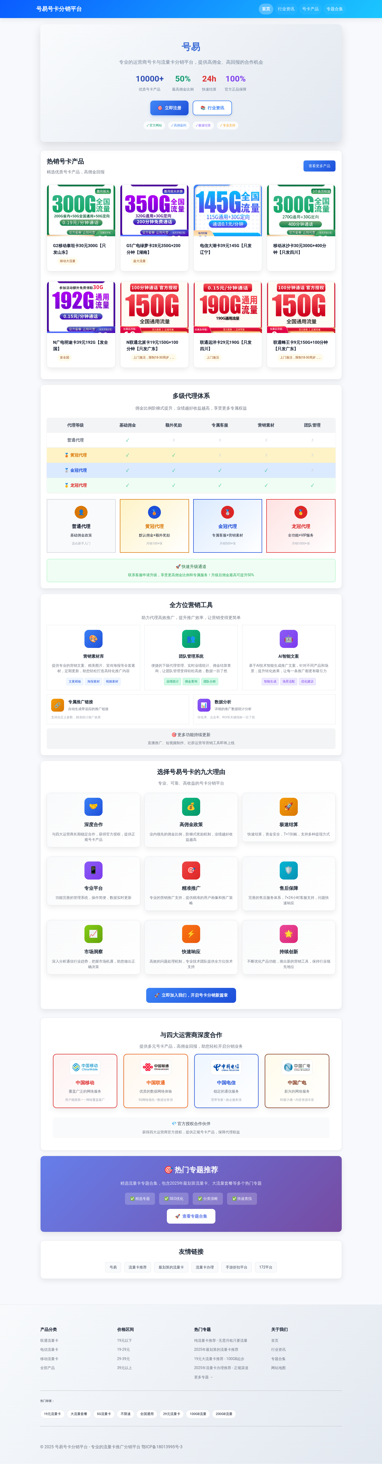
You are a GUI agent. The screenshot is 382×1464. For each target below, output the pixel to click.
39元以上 (124, 1368)
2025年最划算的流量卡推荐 (216, 1349)
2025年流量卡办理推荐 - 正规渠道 (221, 1368)
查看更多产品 (319, 166)
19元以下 (124, 1340)
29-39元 (123, 1359)
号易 (113, 1267)
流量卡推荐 (138, 1267)
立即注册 (169, 108)
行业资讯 (286, 8)
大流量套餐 (79, 1414)
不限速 (127, 1414)
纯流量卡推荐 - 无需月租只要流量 (221, 1340)
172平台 (266, 1267)
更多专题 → (203, 1377)
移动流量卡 (49, 1359)
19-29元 (123, 1349)
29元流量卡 (173, 1414)
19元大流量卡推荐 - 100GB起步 (219, 1359)
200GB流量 (227, 1414)
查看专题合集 (191, 1216)
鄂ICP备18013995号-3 (162, 1447)
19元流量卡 (52, 1414)
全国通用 (148, 1414)
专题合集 (334, 8)
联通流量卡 (49, 1340)
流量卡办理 (205, 1267)
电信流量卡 (49, 1349)
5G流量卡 (105, 1414)
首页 (266, 8)
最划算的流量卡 (171, 1267)
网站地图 (278, 1368)
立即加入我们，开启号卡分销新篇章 (191, 995)
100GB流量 (200, 1414)
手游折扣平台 (236, 1267)
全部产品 (47, 1368)
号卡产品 (310, 8)
